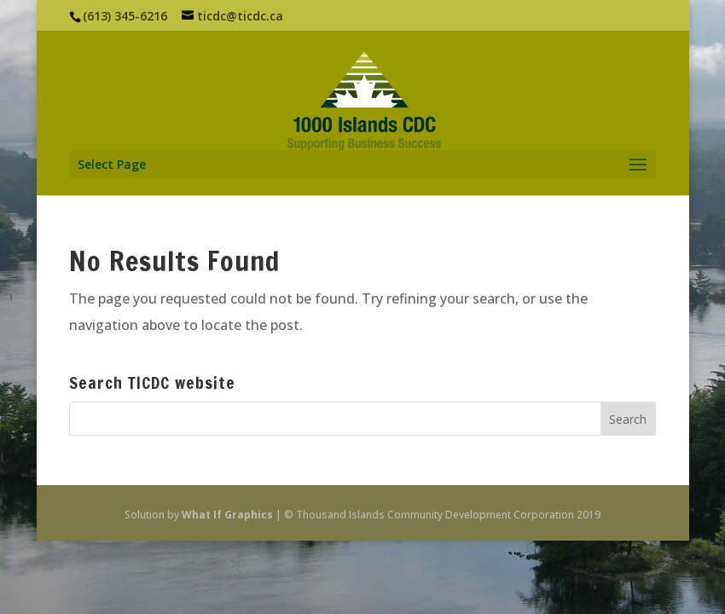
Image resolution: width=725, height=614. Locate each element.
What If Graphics (227, 514)
